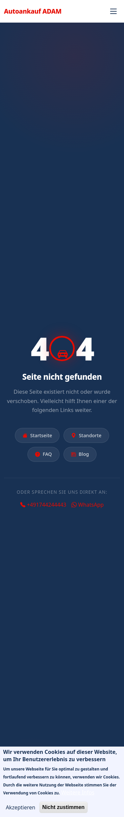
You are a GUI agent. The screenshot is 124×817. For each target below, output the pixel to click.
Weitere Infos (77, 797)
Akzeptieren (20, 812)
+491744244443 (43, 504)
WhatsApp (87, 504)
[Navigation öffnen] (113, 11)
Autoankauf (33, 11)
